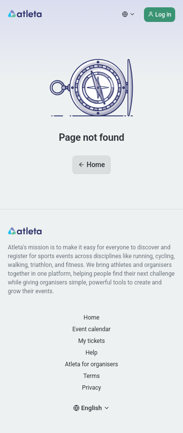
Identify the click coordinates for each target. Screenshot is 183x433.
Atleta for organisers (91, 364)
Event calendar (91, 329)
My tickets (91, 341)
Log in (159, 14)
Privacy (91, 387)
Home (91, 165)
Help (91, 352)
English (91, 408)
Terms (91, 376)
